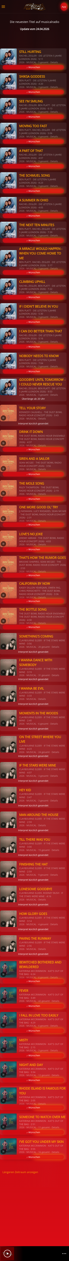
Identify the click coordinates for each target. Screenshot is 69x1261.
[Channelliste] (64, 1253)
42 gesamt (44, 1001)
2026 (21, 62)
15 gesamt (44, 850)
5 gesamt (43, 62)
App (64, 6)
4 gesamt (43, 136)
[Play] (7, 1253)
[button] (3, 6)
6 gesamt (43, 723)
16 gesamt (44, 1152)
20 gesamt (44, 646)
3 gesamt (43, 87)
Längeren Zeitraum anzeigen (20, 1172)
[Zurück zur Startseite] (34, 6)
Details (54, 62)
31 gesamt (44, 675)
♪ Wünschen (33, 67)
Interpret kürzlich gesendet (33, 423)
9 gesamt (43, 874)
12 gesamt (44, 1075)
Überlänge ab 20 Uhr (33, 398)
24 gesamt (44, 752)
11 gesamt (44, 1127)
